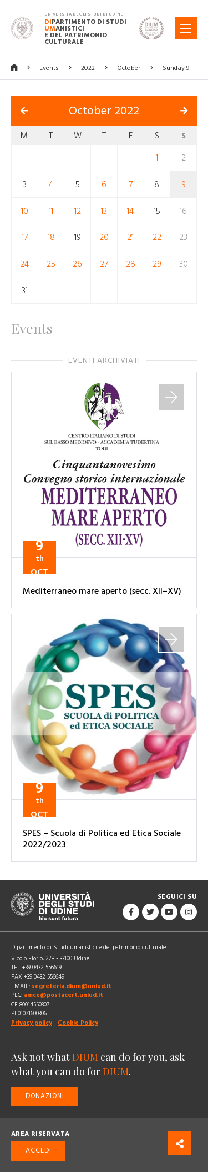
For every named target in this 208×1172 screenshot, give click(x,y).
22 (157, 237)
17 (25, 237)
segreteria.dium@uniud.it (71, 986)
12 (77, 211)
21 (130, 237)
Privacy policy (31, 1023)
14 (130, 211)
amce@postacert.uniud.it (63, 995)
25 (51, 264)
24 (24, 264)
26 (77, 264)
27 (104, 264)
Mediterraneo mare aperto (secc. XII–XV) (102, 591)
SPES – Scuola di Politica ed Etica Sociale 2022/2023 (102, 838)
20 (104, 237)
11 (51, 211)
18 (51, 237)
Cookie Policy (78, 1023)
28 (130, 264)
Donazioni (45, 1096)
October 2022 (104, 111)
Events (49, 68)
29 (157, 264)
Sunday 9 (176, 68)
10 (24, 211)
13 (104, 211)
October (128, 68)
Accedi (39, 1150)
